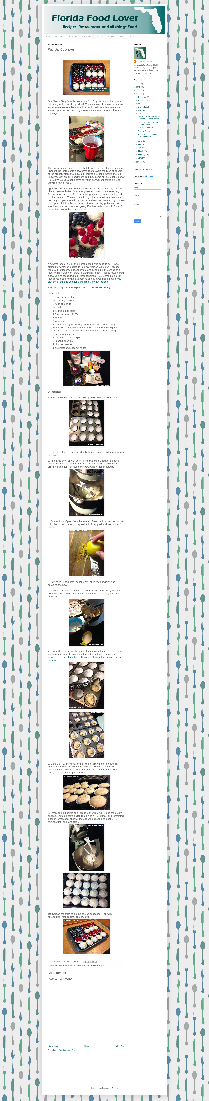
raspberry (96, 965)
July (140, 114)
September (142, 107)
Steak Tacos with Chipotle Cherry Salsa (148, 123)
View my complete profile (143, 73)
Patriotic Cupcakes (145, 131)
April (140, 148)
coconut (72, 965)
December (142, 97)
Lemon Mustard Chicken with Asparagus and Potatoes (149, 118)
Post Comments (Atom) (67, 1050)
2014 (138, 162)
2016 (138, 91)
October (141, 104)
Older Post (120, 1046)
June (140, 141)
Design (122, 36)
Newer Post (53, 1046)
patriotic (89, 965)
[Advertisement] (145, 270)
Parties (111, 36)
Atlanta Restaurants (145, 128)
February (142, 155)
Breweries (86, 36)
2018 (138, 84)
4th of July (58, 965)
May (140, 144)
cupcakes (79, 965)
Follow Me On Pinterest (143, 169)
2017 (138, 87)
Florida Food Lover (144, 61)
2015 (138, 94)
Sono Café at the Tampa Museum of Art (147, 136)
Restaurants (72, 36)
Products (100, 36)
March (141, 151)
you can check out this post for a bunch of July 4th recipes (84, 280)
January (141, 158)
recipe (103, 965)
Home (48, 36)
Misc (131, 36)
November (142, 100)
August (141, 110)
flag (85, 965)
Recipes (59, 36)
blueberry (65, 965)
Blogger (115, 1088)
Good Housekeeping (99, 287)
